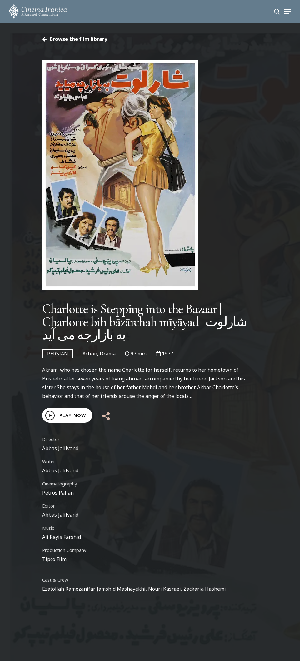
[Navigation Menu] (287, 11)
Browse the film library (74, 39)
